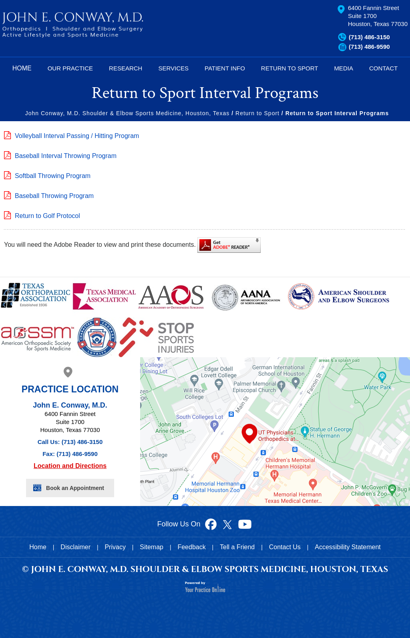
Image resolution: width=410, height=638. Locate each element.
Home (22, 68)
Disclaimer (75, 547)
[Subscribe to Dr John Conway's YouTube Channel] (244, 524)
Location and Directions (70, 465)
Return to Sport (257, 113)
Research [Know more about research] (125, 68)
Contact (383, 68)
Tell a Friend (237, 547)
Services (173, 68)
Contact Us (285, 547)
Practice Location (70, 389)
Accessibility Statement (348, 547)
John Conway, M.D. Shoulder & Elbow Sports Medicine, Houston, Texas (127, 113)
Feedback (191, 547)
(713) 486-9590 (369, 46)
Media (343, 68)
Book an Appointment (75, 488)
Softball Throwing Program (52, 175)
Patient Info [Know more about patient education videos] (225, 68)
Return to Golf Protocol (47, 215)
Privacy (115, 547)
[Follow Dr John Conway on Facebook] (210, 524)
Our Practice (70, 68)
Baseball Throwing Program (54, 195)
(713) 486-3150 (369, 37)
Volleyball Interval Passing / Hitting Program (77, 135)
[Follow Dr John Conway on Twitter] (227, 524)
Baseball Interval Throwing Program (66, 155)
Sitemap (151, 547)
